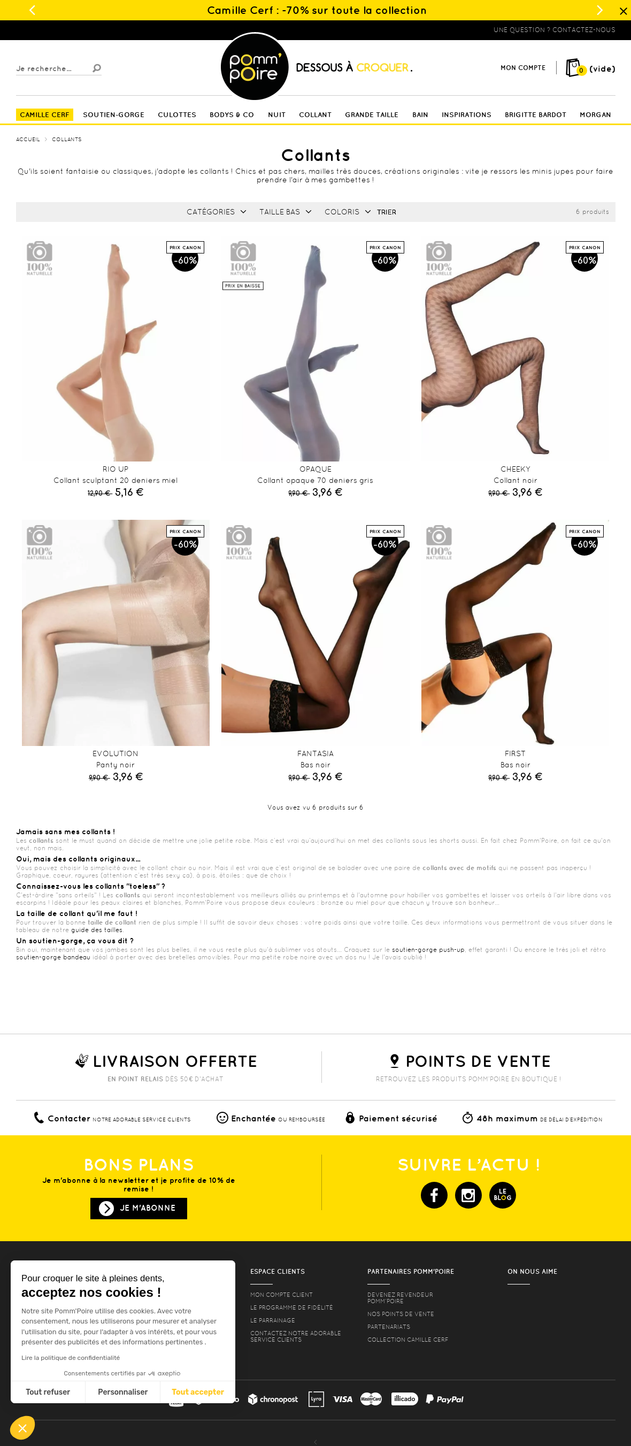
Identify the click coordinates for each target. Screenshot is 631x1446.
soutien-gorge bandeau (53, 957)
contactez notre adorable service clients (295, 1336)
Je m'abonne (147, 1207)
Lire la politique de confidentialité (70, 1358)
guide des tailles (96, 930)
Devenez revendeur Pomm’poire (400, 1297)
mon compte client (281, 1294)
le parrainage (272, 1320)
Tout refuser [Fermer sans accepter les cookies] (48, 1392)
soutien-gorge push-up (428, 949)
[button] (22, 1428)
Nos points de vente (400, 1314)
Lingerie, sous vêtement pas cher (68, 30)
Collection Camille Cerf (408, 1339)
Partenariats (388, 1327)
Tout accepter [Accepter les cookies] (198, 1392)
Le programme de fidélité (291, 1307)
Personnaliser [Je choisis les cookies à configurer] (123, 1392)
